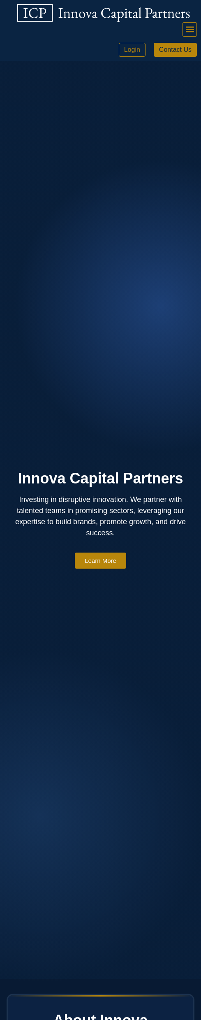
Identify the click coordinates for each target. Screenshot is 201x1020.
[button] (190, 29)
